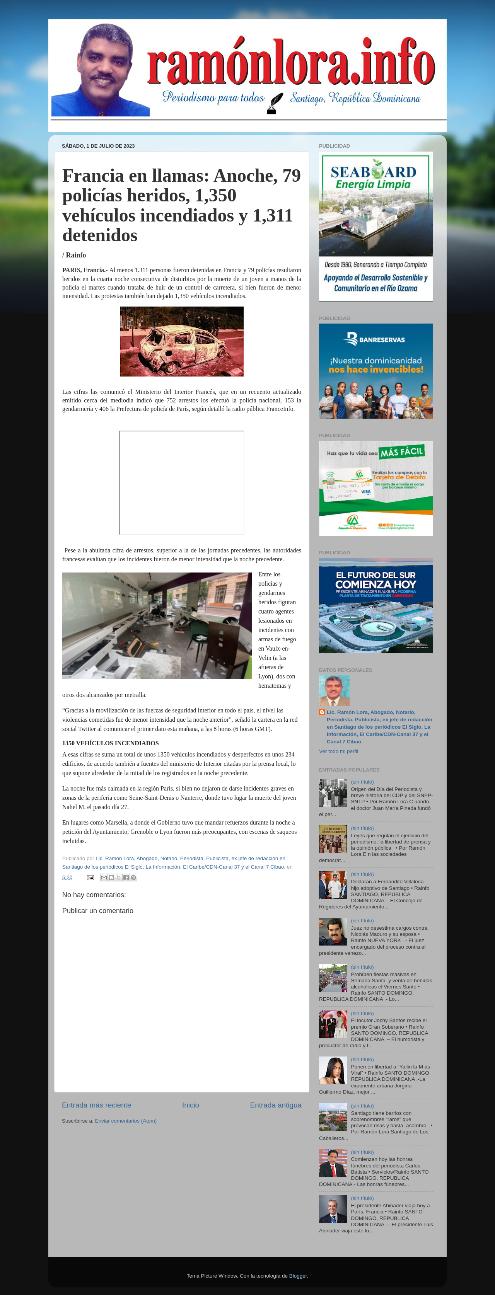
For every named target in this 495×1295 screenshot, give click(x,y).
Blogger (298, 1276)
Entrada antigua (276, 1105)
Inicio (190, 1105)
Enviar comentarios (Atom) (126, 1121)
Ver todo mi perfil (338, 751)
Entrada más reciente (96, 1105)
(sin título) (362, 782)
